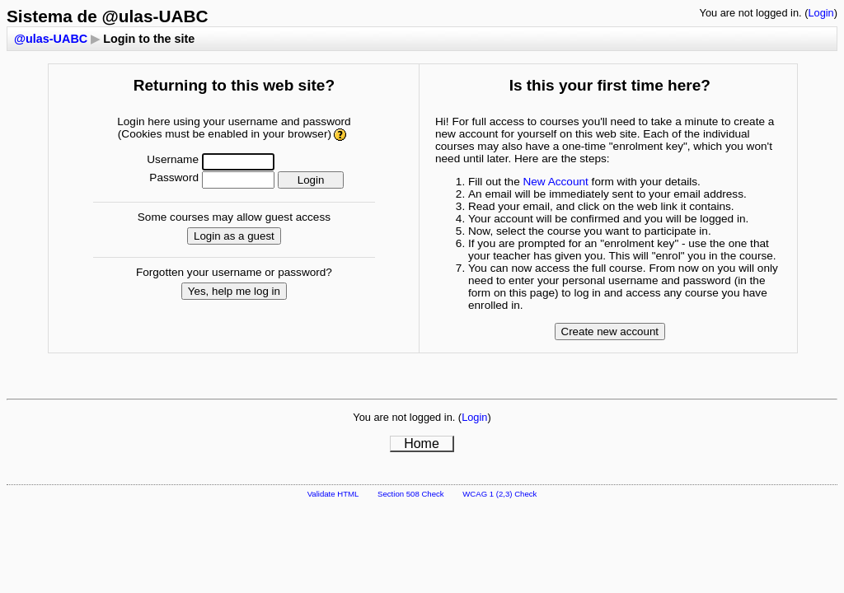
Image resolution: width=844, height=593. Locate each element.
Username (173, 159)
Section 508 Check (410, 493)
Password (174, 177)
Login (820, 13)
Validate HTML (333, 493)
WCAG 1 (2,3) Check (499, 493)
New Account (555, 181)
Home (421, 444)
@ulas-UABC (50, 38)
